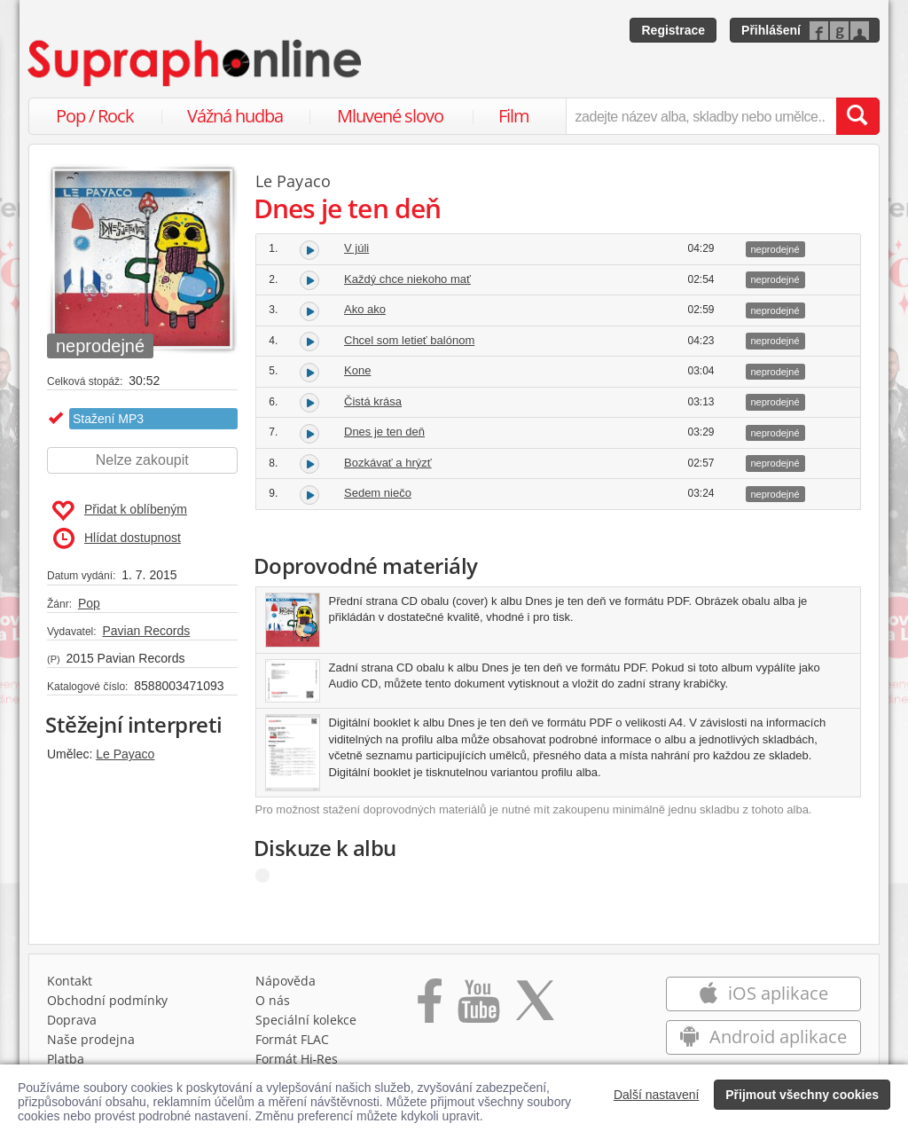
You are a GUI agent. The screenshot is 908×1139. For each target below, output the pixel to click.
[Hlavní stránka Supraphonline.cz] (196, 63)
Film (513, 116)
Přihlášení (771, 30)
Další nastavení (657, 1095)
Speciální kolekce (305, 1019)
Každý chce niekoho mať (407, 279)
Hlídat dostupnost (117, 538)
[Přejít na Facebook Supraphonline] (429, 1007)
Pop (89, 603)
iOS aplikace (763, 993)
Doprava (72, 1019)
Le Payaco (125, 754)
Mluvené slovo (390, 116)
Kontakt (69, 980)
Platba (65, 1058)
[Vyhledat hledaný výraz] (857, 116)
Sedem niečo (377, 492)
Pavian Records (146, 631)
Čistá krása (373, 401)
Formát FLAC (292, 1039)
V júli (356, 248)
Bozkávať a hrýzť (388, 462)
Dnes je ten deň (384, 431)
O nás (272, 1000)
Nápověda (285, 980)
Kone (357, 370)
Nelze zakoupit (142, 459)
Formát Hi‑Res (297, 1058)
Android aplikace (763, 1037)
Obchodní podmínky (107, 1000)
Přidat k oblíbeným (119, 511)
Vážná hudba (235, 116)
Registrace (673, 30)
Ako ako (365, 309)
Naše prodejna (91, 1039)
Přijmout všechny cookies (802, 1095)
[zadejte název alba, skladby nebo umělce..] (701, 116)
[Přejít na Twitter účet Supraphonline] (535, 1007)
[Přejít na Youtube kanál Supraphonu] (478, 1007)
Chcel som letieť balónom (409, 340)
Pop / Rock (95, 116)
